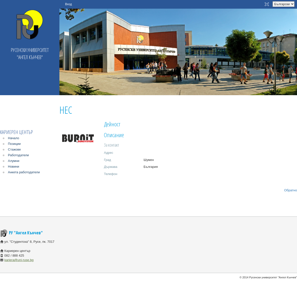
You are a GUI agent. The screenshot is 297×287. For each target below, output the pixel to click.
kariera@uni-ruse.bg (19, 260)
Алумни (13, 161)
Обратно (290, 190)
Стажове (14, 149)
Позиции (14, 144)
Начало (13, 138)
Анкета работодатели (24, 172)
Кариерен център (16, 132)
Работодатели (18, 155)
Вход (68, 4)
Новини (13, 166)
